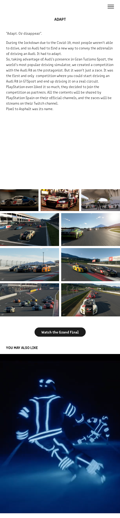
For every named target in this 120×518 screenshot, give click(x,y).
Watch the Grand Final (60, 332)
